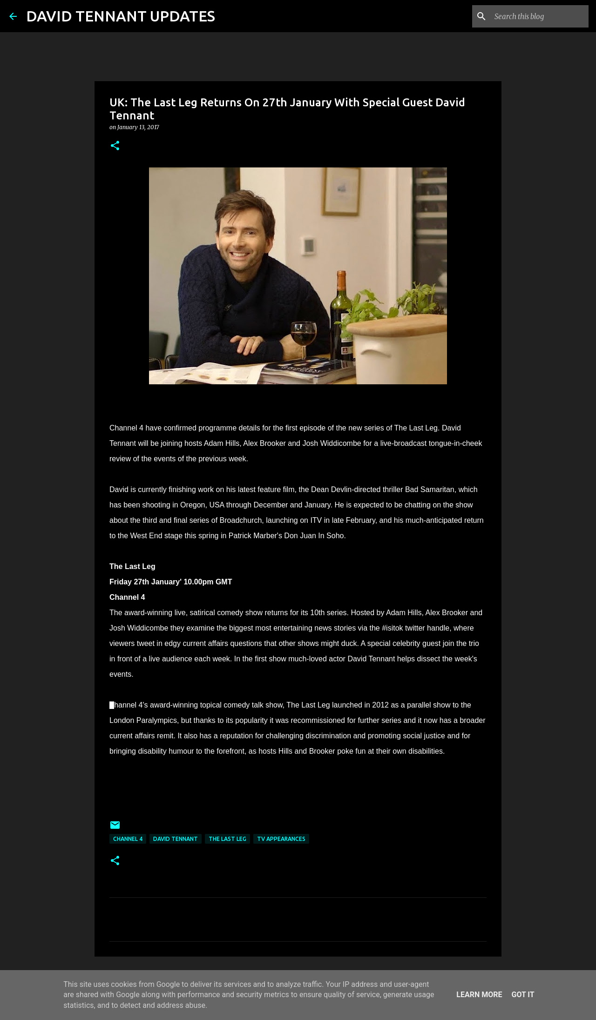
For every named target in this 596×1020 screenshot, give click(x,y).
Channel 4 (127, 839)
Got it (522, 994)
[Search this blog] (540, 16)
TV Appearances (281, 839)
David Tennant (175, 839)
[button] (115, 146)
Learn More (479, 994)
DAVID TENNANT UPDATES (120, 15)
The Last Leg (227, 839)
